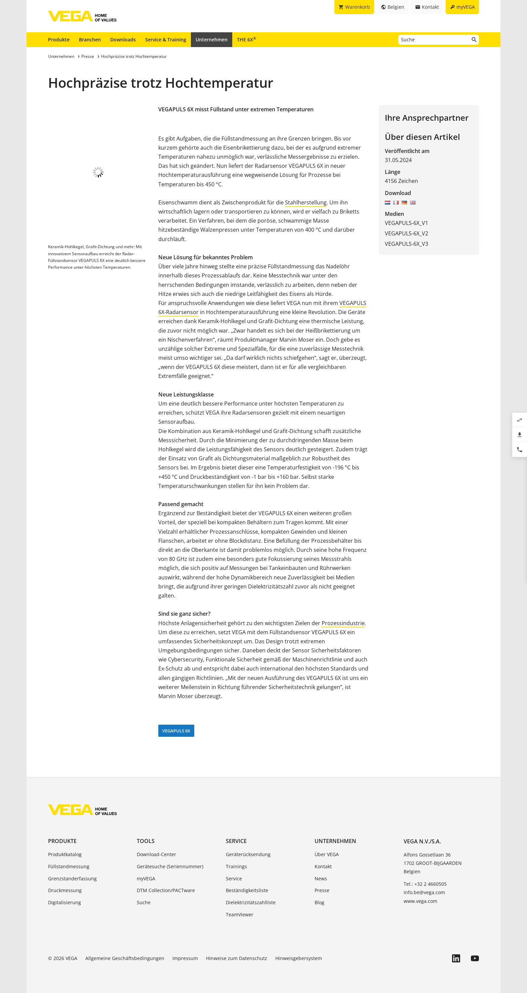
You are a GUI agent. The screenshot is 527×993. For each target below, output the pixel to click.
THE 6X (246, 39)
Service (236, 841)
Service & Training (165, 39)
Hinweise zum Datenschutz (236, 958)
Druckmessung (65, 890)
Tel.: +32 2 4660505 (425, 884)
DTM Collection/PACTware (166, 890)
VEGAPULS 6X (176, 731)
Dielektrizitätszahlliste (251, 902)
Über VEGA (327, 854)
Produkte (59, 39)
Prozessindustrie (343, 623)
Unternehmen (212, 39)
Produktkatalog (65, 854)
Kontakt (323, 866)
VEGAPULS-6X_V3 (406, 243)
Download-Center (156, 854)
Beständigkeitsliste (247, 890)
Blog (319, 902)
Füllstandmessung (68, 866)
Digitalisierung (64, 902)
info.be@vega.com (424, 892)
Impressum (185, 958)
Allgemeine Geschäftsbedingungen (124, 958)
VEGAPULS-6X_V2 (406, 233)
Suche (144, 902)
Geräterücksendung (248, 854)
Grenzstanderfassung (72, 878)
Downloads (123, 39)
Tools (146, 841)
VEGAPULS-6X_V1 (406, 223)
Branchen (90, 39)
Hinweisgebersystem (298, 958)
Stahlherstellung (306, 202)
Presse (322, 890)
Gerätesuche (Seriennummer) (170, 866)
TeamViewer (239, 914)
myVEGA (146, 878)
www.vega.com (420, 901)
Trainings (236, 866)
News (321, 878)
